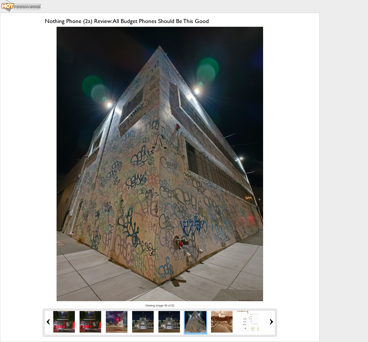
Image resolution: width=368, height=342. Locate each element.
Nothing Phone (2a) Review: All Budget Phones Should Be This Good (127, 21)
